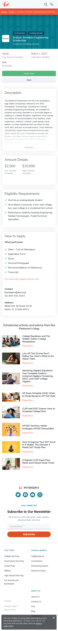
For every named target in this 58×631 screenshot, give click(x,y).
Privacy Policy (10, 606)
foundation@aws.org (15, 292)
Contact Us (36, 601)
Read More (27, 345)
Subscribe (29, 534)
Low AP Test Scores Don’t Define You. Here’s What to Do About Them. (38, 356)
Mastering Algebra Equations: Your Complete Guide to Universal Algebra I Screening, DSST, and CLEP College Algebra (37, 376)
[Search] (46, 4)
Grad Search (36, 561)
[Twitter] (18, 494)
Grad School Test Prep (14, 561)
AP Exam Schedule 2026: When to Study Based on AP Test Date (38, 394)
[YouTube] (32, 494)
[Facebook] (25, 494)
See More (29, 147)
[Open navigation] (51, 4)
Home (4, 11)
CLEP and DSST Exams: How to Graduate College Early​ (38, 410)
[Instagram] (39, 494)
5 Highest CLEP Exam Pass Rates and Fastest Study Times (38, 461)
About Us (35, 597)
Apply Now (29, 73)
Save (29, 80)
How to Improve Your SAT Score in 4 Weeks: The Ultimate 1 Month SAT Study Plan (38, 444)
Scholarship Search (39, 566)
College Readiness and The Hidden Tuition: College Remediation (36, 339)
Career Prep (9, 566)
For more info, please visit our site (22, 279)
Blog (33, 611)
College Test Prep (11, 556)
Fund (11, 11)
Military (7, 571)
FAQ (33, 606)
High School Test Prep (14, 575)
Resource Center (38, 571)
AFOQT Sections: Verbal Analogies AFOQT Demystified (38, 427)
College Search (37, 556)
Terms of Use (10, 609)
